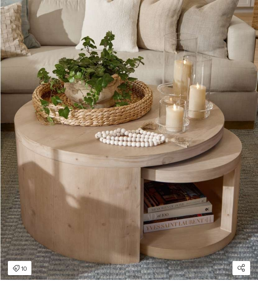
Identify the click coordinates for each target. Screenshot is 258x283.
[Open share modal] (241, 268)
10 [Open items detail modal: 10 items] (20, 269)
